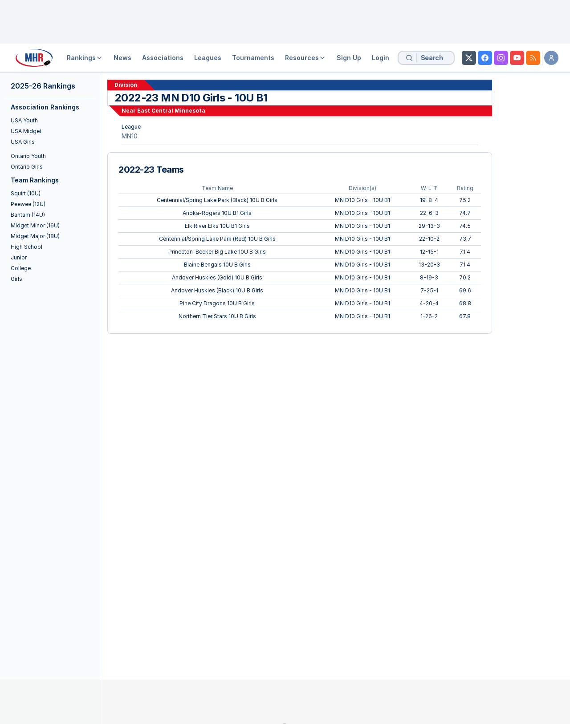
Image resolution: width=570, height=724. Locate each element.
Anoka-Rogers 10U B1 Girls (217, 213)
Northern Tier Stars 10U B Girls (217, 316)
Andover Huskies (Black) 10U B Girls (217, 290)
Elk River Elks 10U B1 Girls (217, 225)
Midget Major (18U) (35, 236)
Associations (162, 57)
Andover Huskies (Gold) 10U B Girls (217, 277)
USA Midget (26, 131)
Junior (19, 257)
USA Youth (24, 120)
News (122, 57)
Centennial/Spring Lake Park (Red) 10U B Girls (217, 238)
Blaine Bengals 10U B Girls (217, 264)
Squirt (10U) (26, 193)
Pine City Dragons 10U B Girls (217, 303)
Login (380, 57)
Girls (16, 278)
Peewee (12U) (28, 204)
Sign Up (349, 57)
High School (26, 246)
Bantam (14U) (28, 214)
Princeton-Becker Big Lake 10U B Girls (217, 251)
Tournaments (253, 57)
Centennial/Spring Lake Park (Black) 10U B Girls (217, 200)
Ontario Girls (27, 166)
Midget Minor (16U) (35, 225)
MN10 (130, 136)
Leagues (207, 57)
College (21, 268)
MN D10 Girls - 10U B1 (362, 200)
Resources (305, 57)
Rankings (85, 57)
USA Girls (23, 141)
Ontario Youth (28, 156)
